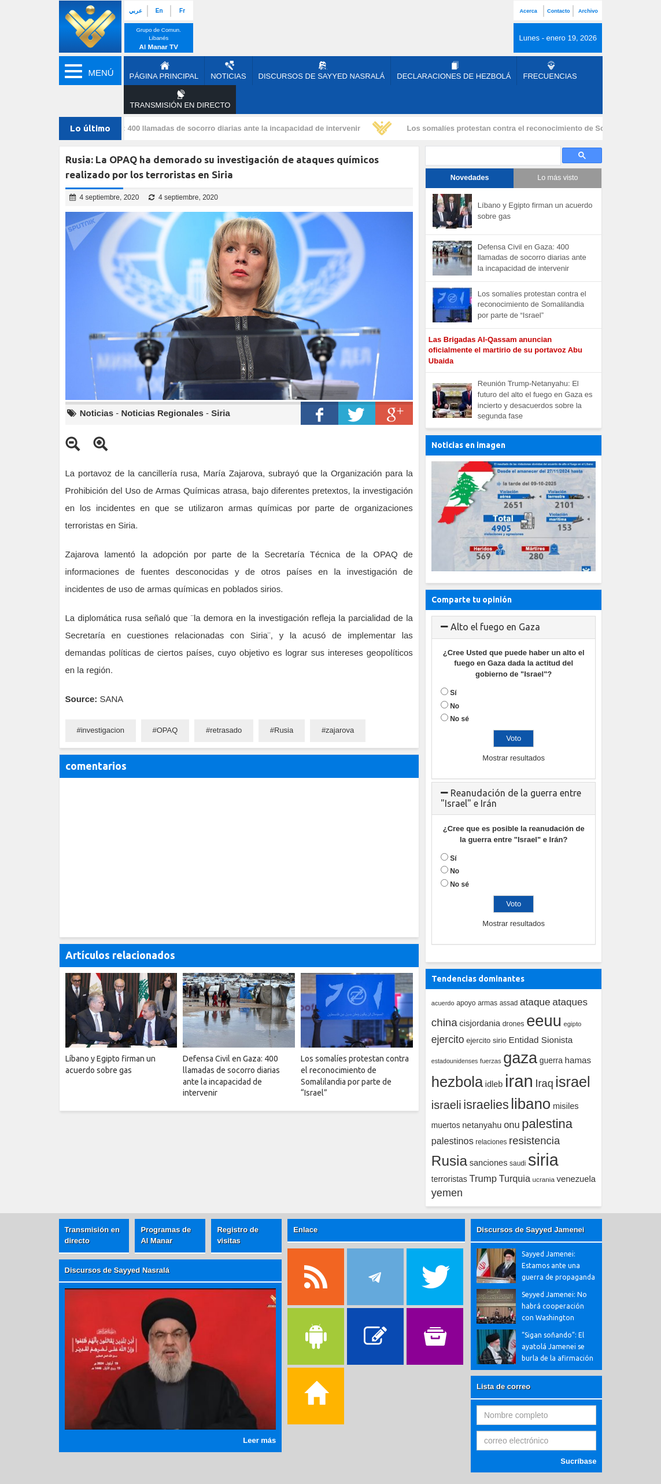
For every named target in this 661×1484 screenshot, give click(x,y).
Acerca (528, 11)
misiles (566, 1106)
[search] (492, 156)
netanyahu (481, 1125)
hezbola (457, 1082)
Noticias (228, 70)
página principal (164, 70)
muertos (445, 1125)
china (444, 1022)
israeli (446, 1105)
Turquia (514, 1178)
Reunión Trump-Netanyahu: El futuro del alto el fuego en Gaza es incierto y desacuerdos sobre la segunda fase (535, 399)
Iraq (544, 1083)
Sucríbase (578, 1461)
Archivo (588, 11)
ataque (535, 1002)
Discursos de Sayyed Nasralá (322, 70)
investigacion (102, 730)
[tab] (514, 627)
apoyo (465, 1003)
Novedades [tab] (469, 178)
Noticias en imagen (468, 445)
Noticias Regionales (162, 413)
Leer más (259, 1440)
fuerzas (490, 1060)
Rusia (283, 730)
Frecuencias (550, 70)
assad (509, 1003)
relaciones (491, 1142)
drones (514, 1024)
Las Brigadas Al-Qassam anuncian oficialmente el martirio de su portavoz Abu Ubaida (505, 350)
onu (512, 1124)
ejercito (447, 1039)
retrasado (226, 730)
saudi (517, 1163)
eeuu (544, 1021)
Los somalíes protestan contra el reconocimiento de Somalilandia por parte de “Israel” (532, 304)
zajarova (340, 730)
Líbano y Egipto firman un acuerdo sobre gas (535, 211)
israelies (485, 1105)
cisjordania (479, 1023)
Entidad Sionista (541, 1040)
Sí (453, 693)
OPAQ (167, 730)
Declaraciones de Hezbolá (454, 70)
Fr (182, 11)
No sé (459, 719)
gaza (520, 1058)
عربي (135, 11)
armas (487, 1003)
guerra (551, 1060)
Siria (220, 413)
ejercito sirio (486, 1040)
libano (531, 1104)
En (159, 11)
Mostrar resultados (513, 758)
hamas (578, 1060)
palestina (547, 1123)
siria (543, 1160)
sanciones (489, 1162)
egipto (572, 1023)
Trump (483, 1178)
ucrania (544, 1179)
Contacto (558, 11)
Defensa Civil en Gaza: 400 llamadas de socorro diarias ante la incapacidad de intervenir (206, 128)
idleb (494, 1084)
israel (572, 1082)
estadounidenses (454, 1060)
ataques (570, 1002)
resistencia (534, 1140)
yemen (447, 1193)
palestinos (452, 1141)
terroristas (449, 1179)
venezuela (576, 1179)
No (454, 706)
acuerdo (443, 1003)
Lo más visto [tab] (557, 178)
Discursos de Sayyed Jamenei (530, 1229)
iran (519, 1080)
